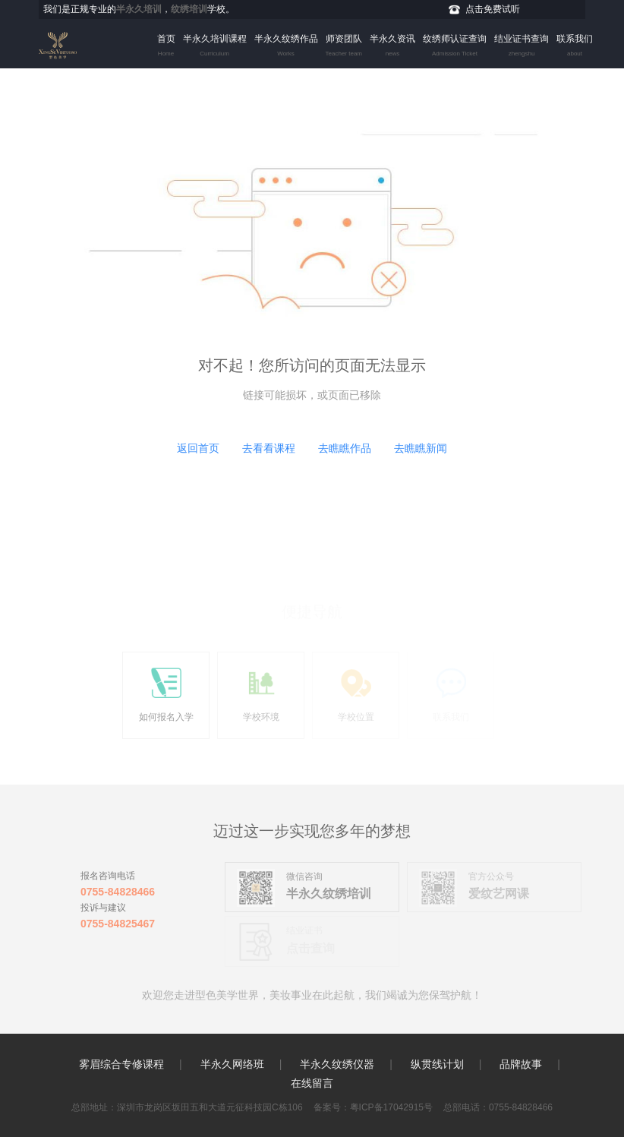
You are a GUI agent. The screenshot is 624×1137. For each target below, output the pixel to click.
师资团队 (344, 47)
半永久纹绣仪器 (337, 1064)
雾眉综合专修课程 (121, 1064)
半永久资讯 (392, 47)
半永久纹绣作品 (286, 47)
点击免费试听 (492, 9)
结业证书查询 (521, 47)
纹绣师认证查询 (455, 47)
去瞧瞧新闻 (420, 448)
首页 (166, 47)
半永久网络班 (232, 1064)
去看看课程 (268, 448)
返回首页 (198, 448)
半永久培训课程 (215, 47)
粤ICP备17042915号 (391, 1107)
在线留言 (312, 1083)
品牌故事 (521, 1064)
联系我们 (574, 47)
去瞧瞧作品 (344, 448)
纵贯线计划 (437, 1064)
